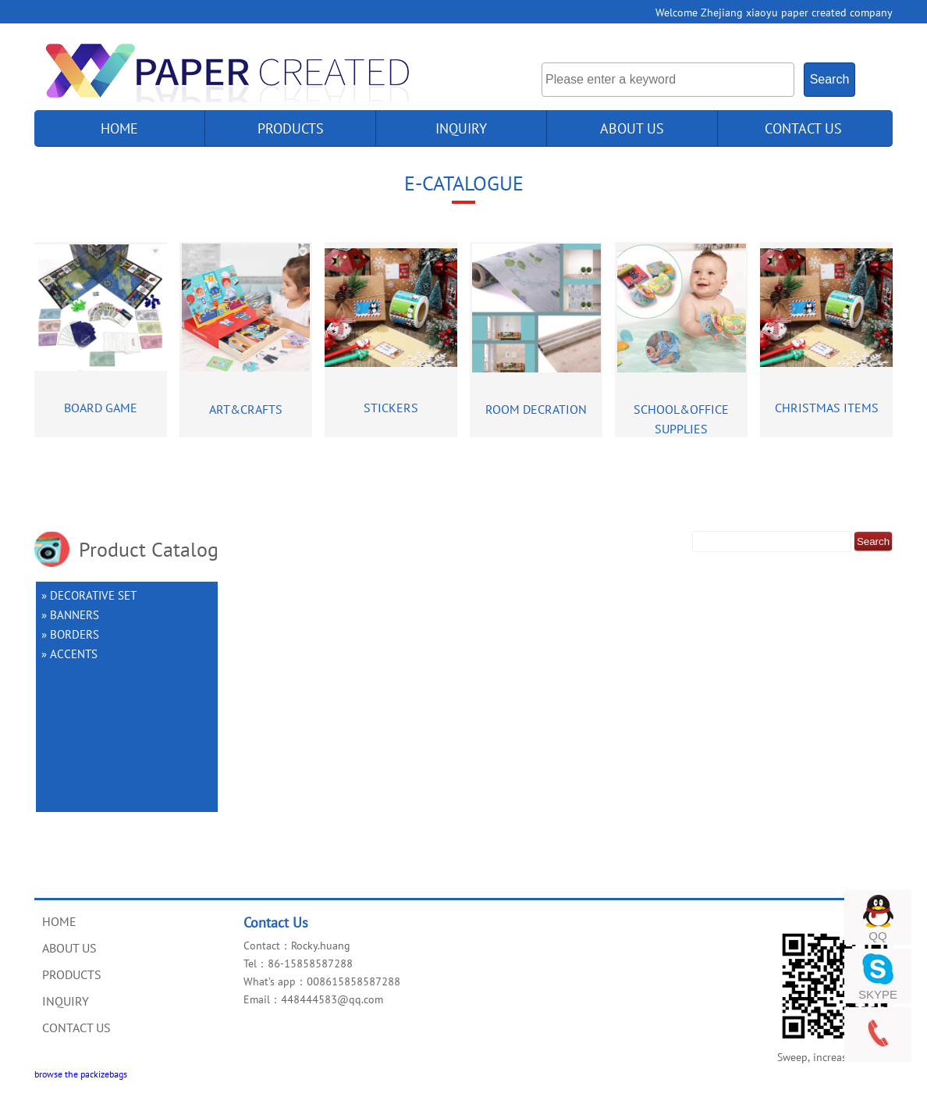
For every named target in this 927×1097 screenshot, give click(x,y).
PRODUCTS (71, 974)
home (119, 128)
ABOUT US (632, 128)
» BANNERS (70, 614)
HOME (59, 921)
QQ (877, 935)
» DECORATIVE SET (89, 595)
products (291, 128)
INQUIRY (461, 128)
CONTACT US (803, 128)
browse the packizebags (80, 1073)
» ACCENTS (69, 653)
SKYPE (877, 994)
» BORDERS (70, 634)
